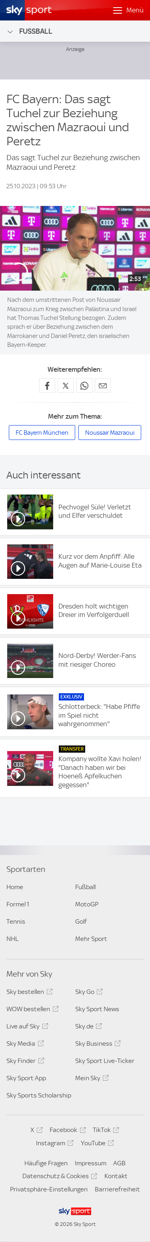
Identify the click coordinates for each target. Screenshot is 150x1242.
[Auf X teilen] (66, 385)
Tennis (15, 921)
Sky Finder (24, 1062)
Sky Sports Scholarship (38, 1095)
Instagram (53, 1144)
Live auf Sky (26, 1027)
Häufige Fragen (46, 1163)
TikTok (105, 1131)
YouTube (96, 1144)
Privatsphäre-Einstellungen (49, 1189)
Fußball (29, 31)
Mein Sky (90, 1079)
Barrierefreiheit (117, 1189)
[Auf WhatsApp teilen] (84, 385)
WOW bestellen (31, 1010)
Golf (81, 921)
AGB (119, 1163)
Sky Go (87, 993)
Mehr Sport (91, 939)
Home (14, 887)
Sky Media (23, 1045)
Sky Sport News (97, 1009)
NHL (12, 939)
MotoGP (86, 904)
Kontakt (116, 1176)
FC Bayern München (42, 432)
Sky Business (96, 1045)
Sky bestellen (28, 993)
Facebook (66, 1131)
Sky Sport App (26, 1078)
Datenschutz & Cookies (58, 1177)
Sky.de (87, 1027)
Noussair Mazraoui (109, 432)
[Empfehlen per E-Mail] (103, 385)
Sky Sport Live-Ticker (104, 1061)
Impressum (90, 1163)
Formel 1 (17, 904)
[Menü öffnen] (128, 10)
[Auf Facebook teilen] (47, 385)
